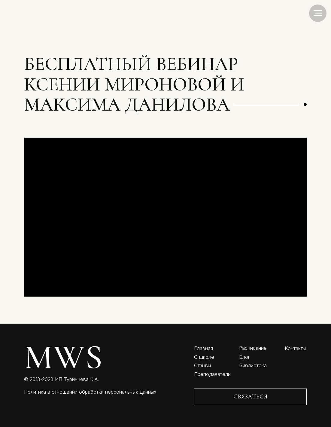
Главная (203, 348)
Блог (244, 357)
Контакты (295, 348)
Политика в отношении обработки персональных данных (90, 392)
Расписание (253, 348)
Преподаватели (212, 374)
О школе (204, 357)
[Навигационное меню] (318, 13)
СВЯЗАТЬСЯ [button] (250, 396)
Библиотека (253, 365)
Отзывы (202, 365)
